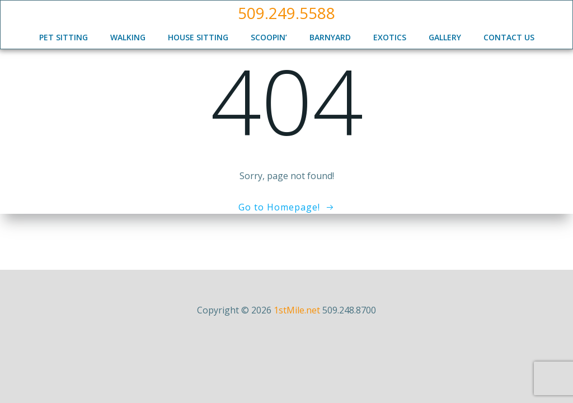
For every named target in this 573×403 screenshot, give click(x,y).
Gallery (445, 37)
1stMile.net (297, 310)
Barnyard (330, 37)
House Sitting (198, 37)
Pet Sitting (63, 37)
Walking (127, 37)
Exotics (389, 37)
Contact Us (508, 37)
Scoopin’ (269, 37)
